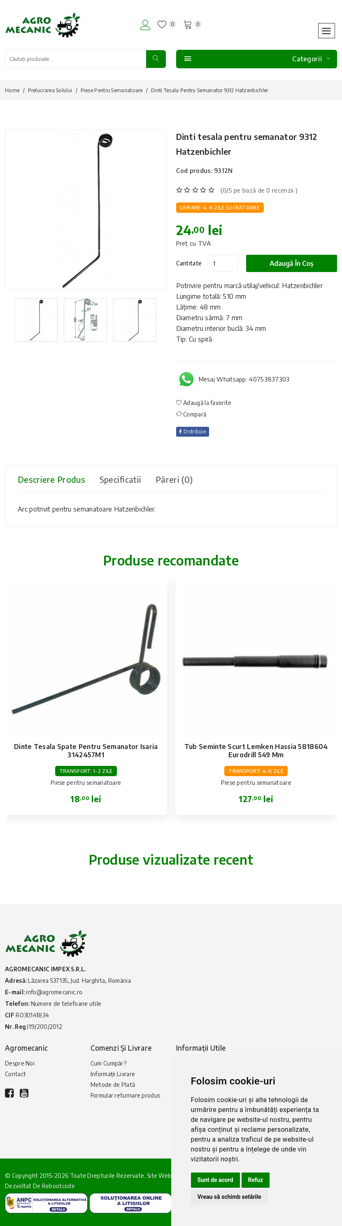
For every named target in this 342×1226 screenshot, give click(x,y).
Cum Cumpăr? (108, 1062)
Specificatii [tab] (121, 479)
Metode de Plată (113, 1084)
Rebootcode (58, 1185)
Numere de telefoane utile (66, 1003)
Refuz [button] (255, 1180)
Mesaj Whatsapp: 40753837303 (244, 378)
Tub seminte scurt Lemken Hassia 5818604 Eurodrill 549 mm (256, 750)
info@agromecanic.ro (54, 991)
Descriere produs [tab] (52, 479)
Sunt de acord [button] (215, 1180)
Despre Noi (20, 1062)
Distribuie (193, 431)
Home (12, 90)
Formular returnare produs (126, 1094)
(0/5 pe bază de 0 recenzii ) (259, 189)
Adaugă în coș (292, 263)
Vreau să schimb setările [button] (229, 1196)
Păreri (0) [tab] (175, 479)
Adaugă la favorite (204, 402)
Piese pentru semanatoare (112, 90)
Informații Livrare (113, 1073)
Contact (15, 1073)
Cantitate (189, 262)
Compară (191, 413)
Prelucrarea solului (50, 90)
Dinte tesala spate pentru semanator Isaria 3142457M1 (86, 750)
